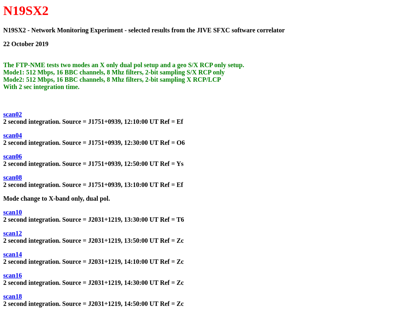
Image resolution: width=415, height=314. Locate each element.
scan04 (12, 135)
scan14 (12, 254)
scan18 (12, 296)
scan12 (12, 233)
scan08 (12, 177)
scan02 (12, 114)
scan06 (12, 156)
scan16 (12, 275)
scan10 (12, 212)
